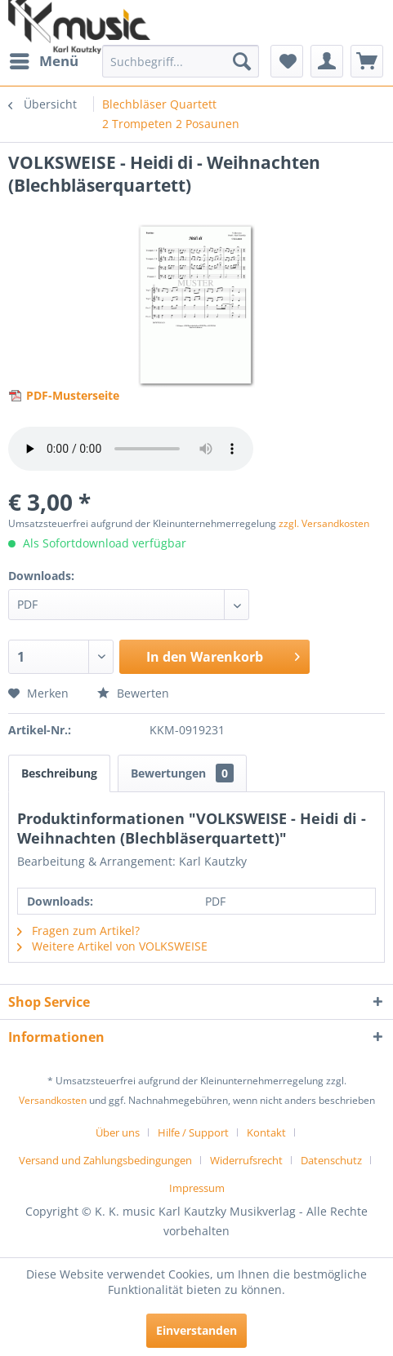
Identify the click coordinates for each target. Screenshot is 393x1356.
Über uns (118, 1132)
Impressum (197, 1188)
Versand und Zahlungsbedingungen (105, 1160)
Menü (44, 59)
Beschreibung (59, 773)
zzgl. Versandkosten (324, 523)
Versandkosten (53, 1100)
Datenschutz (331, 1160)
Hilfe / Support (193, 1132)
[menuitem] (43, 61)
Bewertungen (182, 773)
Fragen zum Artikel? (78, 930)
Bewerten (133, 693)
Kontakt (266, 1132)
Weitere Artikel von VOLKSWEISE (112, 946)
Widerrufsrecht (246, 1160)
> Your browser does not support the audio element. (130, 449)
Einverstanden (196, 1330)
